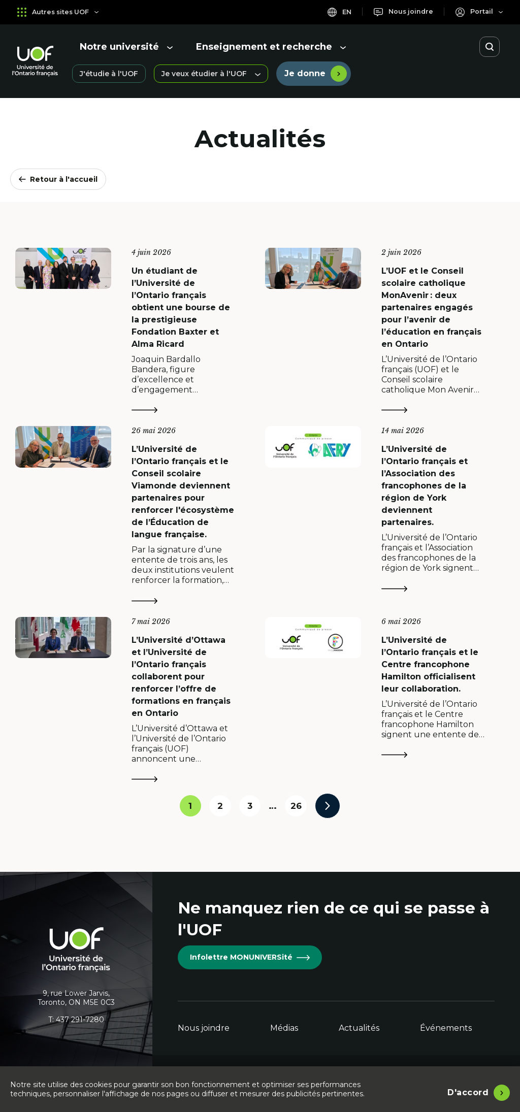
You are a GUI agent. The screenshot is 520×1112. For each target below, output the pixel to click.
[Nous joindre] (398, 12)
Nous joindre (204, 1028)
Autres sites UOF (61, 12)
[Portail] (477, 12)
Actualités (359, 1028)
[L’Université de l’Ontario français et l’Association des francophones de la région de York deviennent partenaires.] (385, 513)
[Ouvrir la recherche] (489, 47)
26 (301, 807)
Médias (284, 1028)
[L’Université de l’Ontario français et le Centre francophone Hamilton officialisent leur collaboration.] (385, 698)
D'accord (468, 1091)
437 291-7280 (80, 1019)
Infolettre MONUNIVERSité (250, 957)
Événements (446, 1028)
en (331, 12)
